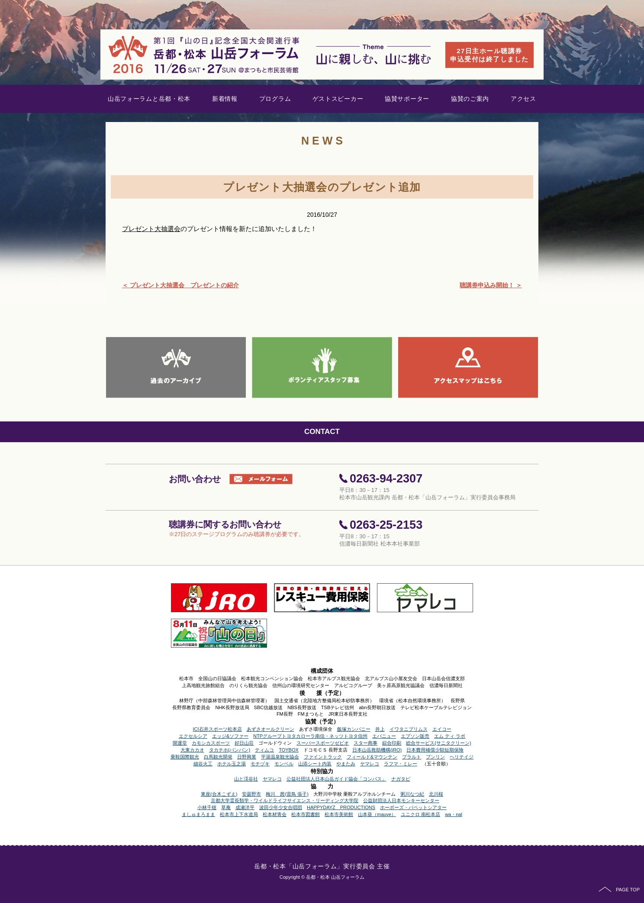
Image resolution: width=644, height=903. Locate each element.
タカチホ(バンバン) (229, 749)
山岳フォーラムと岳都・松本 (149, 98)
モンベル (283, 763)
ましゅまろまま (198, 814)
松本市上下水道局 (239, 814)
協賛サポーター (407, 98)
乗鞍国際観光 (185, 756)
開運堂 (180, 743)
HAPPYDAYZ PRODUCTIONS (341, 807)
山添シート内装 (315, 763)
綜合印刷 (391, 743)
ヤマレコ (369, 763)
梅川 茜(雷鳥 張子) (287, 794)
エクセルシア (193, 736)
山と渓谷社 (246, 778)
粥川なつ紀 (412, 794)
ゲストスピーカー (338, 98)
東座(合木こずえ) (219, 794)
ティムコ (264, 749)
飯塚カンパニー (353, 729)
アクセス (523, 98)
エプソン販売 (415, 736)
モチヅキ (260, 763)
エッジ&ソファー (230, 736)
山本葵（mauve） (377, 814)
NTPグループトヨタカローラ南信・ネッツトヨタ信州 (310, 736)
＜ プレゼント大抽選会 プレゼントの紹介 (180, 285)
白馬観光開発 (218, 756)
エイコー (441, 729)
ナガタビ (400, 778)
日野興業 (246, 756)
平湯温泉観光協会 (280, 756)
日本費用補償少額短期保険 (435, 749)
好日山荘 (244, 743)
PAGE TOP (619, 889)
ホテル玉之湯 (231, 763)
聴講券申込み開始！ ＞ (491, 285)
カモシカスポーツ (211, 743)
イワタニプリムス (409, 729)
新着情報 (225, 98)
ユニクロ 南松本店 (420, 814)
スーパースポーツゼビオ (322, 743)
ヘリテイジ (461, 756)
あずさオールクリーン (270, 729)
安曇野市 (251, 794)
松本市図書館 (305, 814)
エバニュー (384, 736)
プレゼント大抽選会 (151, 228)
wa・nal (453, 814)
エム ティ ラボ (449, 736)
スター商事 (365, 743)
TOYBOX (289, 749)
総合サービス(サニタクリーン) (438, 743)
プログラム (275, 98)
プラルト (411, 756)
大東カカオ (192, 749)
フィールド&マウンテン (372, 756)
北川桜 (436, 794)
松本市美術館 (339, 814)
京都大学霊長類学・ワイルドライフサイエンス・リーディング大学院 (284, 800)
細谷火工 (203, 763)
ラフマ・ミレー (400, 763)
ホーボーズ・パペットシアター (413, 807)
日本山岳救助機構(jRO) (377, 749)
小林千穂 (206, 807)
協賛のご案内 (470, 98)
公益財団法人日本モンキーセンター (401, 800)
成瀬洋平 (244, 807)
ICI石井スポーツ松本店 (217, 729)
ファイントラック (323, 756)
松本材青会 (275, 814)
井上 (380, 729)
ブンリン (435, 756)
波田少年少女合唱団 (280, 807)
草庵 (226, 807)
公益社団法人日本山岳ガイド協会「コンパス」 (336, 778)
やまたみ (345, 763)
